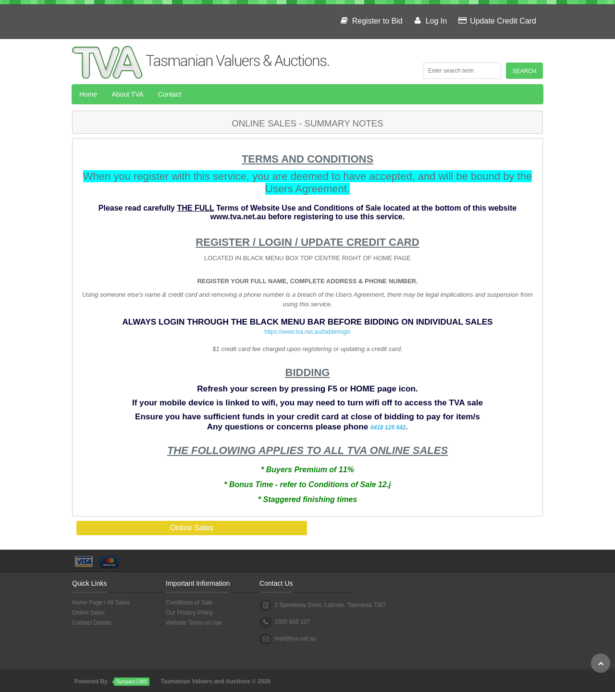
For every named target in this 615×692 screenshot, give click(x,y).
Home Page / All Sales (100, 602)
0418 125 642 (388, 427)
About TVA (127, 94)
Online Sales (88, 612)
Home (88, 94)
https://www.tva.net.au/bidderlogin (307, 331)
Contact (169, 94)
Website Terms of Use (194, 622)
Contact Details (91, 622)
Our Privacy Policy (189, 612)
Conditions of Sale (189, 602)
